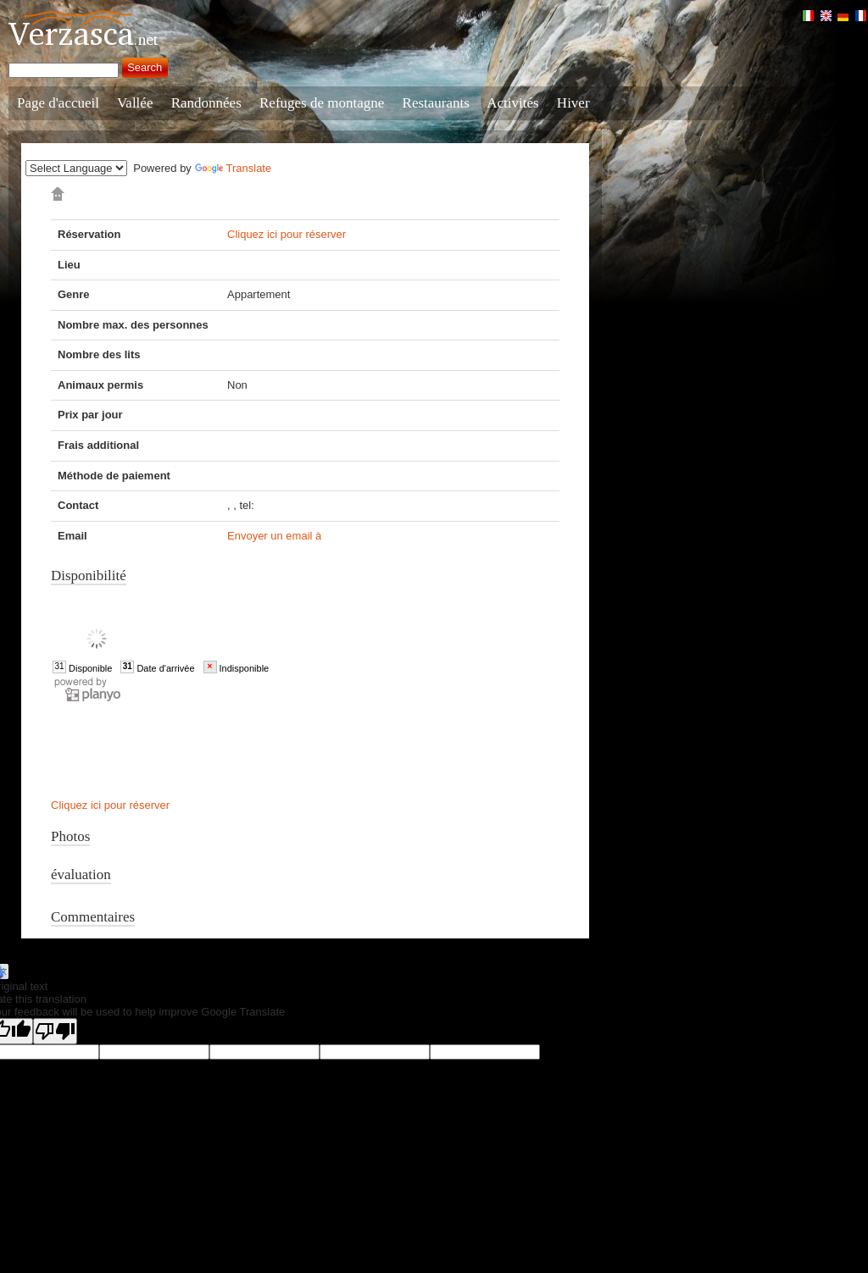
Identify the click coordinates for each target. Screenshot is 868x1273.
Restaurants (436, 103)
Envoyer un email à (274, 535)
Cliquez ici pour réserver (286, 234)
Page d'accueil (58, 103)
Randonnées (206, 103)
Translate (233, 168)
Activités (512, 103)
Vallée (135, 103)
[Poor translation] (55, 1031)
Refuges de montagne (321, 103)
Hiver (573, 103)
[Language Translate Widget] (76, 168)
